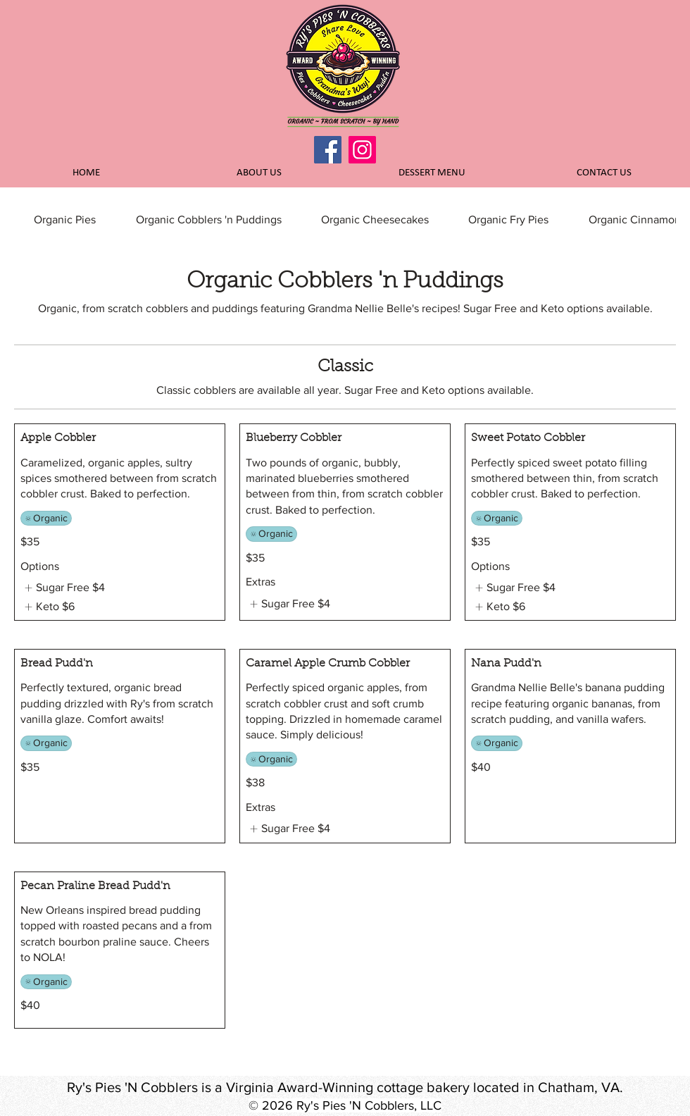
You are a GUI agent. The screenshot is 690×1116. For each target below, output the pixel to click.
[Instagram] (362, 149)
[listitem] (62, 587)
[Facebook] (327, 149)
